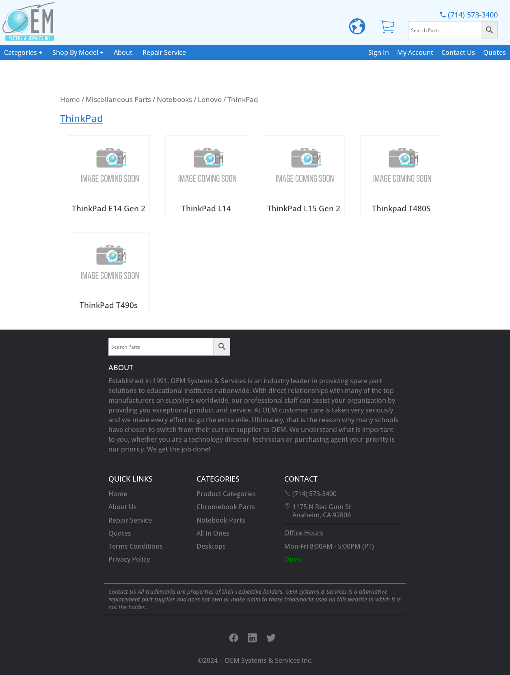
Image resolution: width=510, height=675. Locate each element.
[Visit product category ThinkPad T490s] (108, 273)
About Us (122, 506)
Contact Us (458, 52)
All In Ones (213, 533)
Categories (20, 52)
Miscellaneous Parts (118, 99)
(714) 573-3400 (469, 15)
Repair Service (164, 52)
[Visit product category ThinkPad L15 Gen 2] (303, 176)
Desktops (211, 546)
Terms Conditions (135, 546)
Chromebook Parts (226, 506)
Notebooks (174, 99)
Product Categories (226, 493)
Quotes (494, 52)
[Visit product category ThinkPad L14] (206, 176)
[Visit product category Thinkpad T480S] (401, 176)
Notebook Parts (221, 520)
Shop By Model (75, 52)
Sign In (378, 52)
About (123, 52)
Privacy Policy (129, 559)
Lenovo (210, 99)
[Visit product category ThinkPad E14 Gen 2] (108, 176)
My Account (415, 52)
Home (70, 99)
